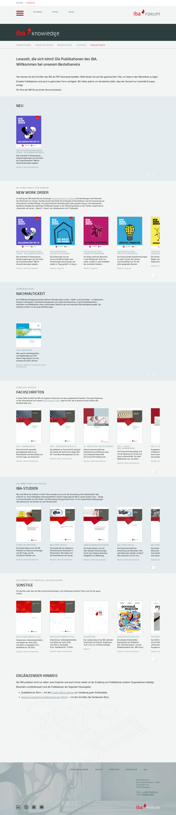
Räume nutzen (64, 45)
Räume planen (23, 45)
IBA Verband (37, 12)
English (71, 12)
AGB (145, 769)
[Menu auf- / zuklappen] (19, 13)
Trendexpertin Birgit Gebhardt (63, 198)
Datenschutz (131, 769)
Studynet (81, 45)
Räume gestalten (44, 45)
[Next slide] (154, 175)
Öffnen (31, 141)
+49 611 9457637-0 (150, 792)
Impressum (114, 769)
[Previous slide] (148, 175)
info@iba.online (148, 794)
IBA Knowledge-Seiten (51, 401)
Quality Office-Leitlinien (63, 692)
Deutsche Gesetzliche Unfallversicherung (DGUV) (44, 697)
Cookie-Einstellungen (79, 769)
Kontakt (55, 12)
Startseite (19, 3)
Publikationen (30, 3)
